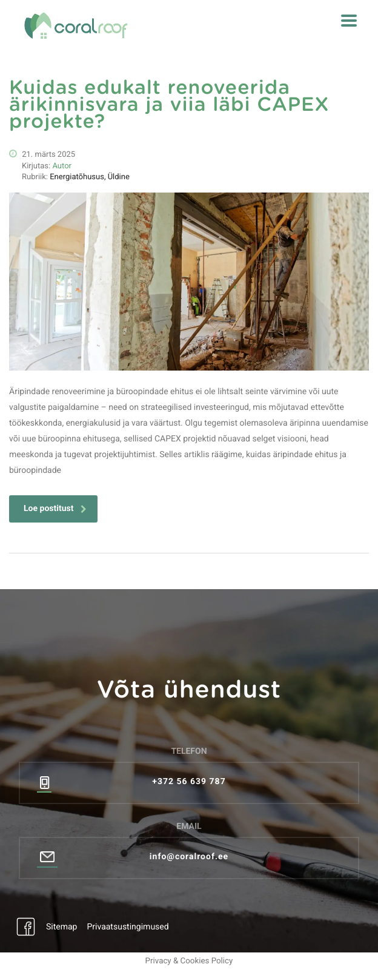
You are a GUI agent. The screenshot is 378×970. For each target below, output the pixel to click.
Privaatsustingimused (127, 927)
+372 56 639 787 (188, 782)
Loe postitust (55, 508)
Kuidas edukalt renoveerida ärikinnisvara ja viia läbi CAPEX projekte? (169, 105)
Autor (61, 166)
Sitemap (61, 927)
